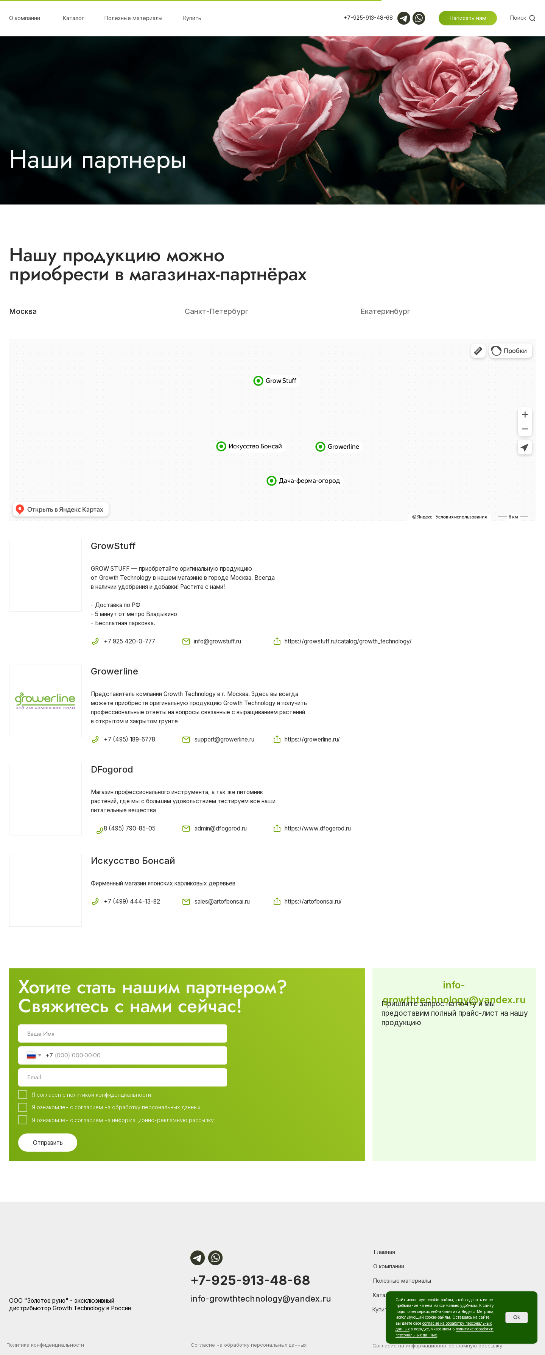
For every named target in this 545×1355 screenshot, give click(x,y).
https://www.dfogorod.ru (318, 828)
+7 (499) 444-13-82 (132, 901)
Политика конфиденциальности (45, 1345)
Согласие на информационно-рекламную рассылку (437, 1346)
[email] (122, 1077)
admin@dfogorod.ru (221, 828)
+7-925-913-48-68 (250, 1280)
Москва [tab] (23, 311)
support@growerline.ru (224, 739)
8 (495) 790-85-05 (130, 828)
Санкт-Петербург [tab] (216, 311)
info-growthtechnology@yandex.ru (260, 1298)
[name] (122, 1033)
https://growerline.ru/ (312, 739)
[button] (467, 18)
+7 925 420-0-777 (129, 641)
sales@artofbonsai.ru (222, 901)
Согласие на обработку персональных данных (249, 1345)
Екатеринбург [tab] (385, 311)
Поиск (518, 17)
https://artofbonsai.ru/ (313, 901)
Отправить (48, 1142)
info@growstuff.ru (217, 641)
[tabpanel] (272, 633)
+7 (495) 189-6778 (129, 739)
